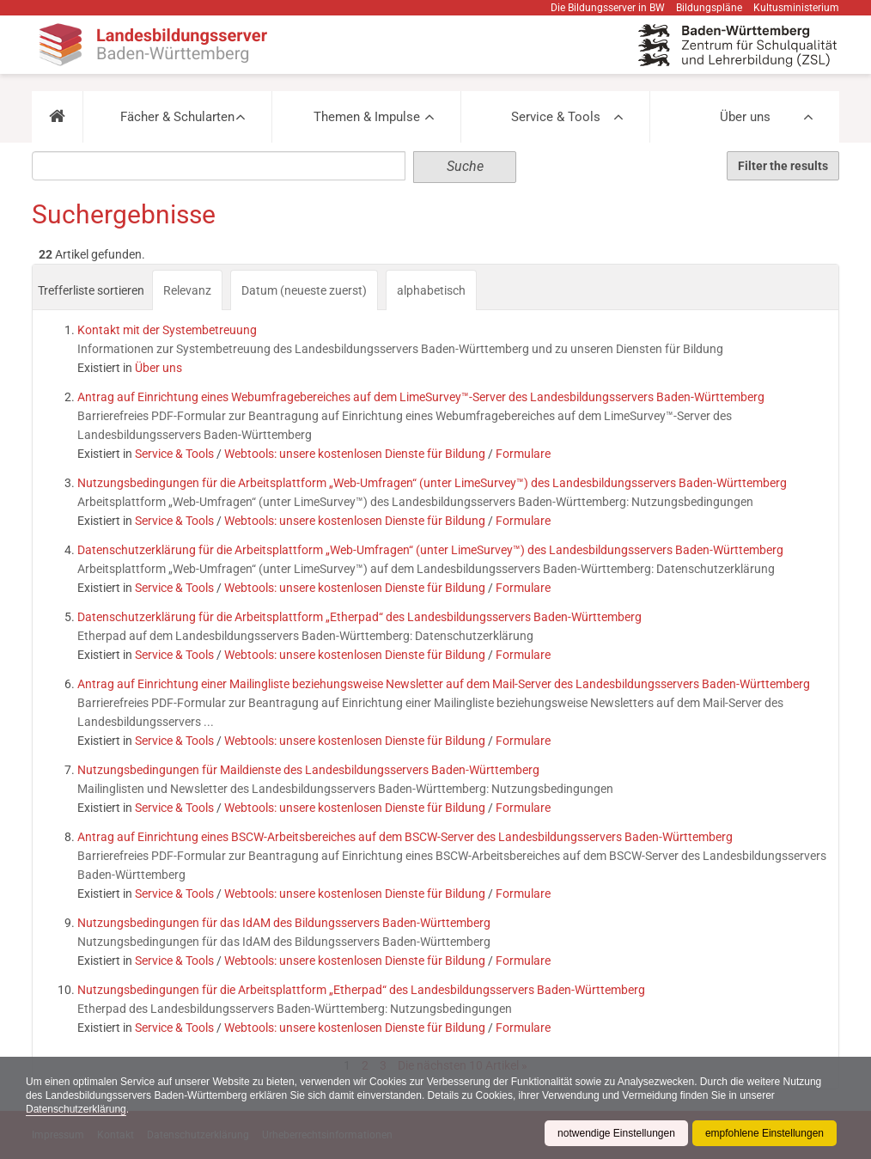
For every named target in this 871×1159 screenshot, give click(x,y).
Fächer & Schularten (177, 117)
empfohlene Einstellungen (764, 1133)
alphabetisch (431, 290)
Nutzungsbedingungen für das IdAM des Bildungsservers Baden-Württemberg (283, 923)
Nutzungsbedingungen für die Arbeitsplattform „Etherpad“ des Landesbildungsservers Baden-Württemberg (361, 990)
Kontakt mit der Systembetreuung (167, 330)
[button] (57, 117)
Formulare (523, 454)
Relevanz (187, 290)
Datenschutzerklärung (76, 1109)
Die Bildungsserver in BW (608, 8)
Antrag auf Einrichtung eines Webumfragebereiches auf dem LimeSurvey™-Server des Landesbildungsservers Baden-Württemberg (420, 397)
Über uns (745, 117)
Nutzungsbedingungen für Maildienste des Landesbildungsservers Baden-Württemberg (308, 770)
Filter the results (783, 166)
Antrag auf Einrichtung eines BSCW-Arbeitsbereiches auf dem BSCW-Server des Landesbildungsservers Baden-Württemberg (405, 837)
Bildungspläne (709, 8)
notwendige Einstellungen (616, 1133)
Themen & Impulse (367, 117)
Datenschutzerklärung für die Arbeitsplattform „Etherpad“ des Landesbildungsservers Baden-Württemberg (359, 617)
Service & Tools (555, 117)
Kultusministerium (796, 8)
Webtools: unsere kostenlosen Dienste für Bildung (354, 454)
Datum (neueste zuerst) (304, 290)
